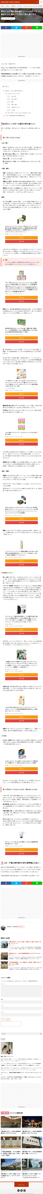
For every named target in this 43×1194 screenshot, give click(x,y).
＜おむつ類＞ (11, 96)
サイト (2, 1012)
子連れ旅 (13, 6)
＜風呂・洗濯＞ (12, 105)
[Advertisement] (21, 44)
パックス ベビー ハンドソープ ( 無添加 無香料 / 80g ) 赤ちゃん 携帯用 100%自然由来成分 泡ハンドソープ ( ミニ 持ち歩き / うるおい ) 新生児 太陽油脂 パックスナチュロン (21, 553)
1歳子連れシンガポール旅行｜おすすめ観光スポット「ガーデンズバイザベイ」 (11, 1175)
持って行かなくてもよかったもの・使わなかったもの (18, 113)
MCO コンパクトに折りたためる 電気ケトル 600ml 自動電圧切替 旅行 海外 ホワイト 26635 (21, 842)
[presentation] (11, 1023)
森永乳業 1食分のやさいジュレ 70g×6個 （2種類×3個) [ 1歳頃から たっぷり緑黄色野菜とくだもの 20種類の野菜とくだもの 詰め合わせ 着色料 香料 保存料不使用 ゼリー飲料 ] (21, 330)
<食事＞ (10, 102)
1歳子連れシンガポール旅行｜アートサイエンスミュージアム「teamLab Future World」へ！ (31, 1175)
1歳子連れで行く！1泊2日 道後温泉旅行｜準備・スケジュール (32, 1152)
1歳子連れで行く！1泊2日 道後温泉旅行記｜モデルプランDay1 (32, 1132)
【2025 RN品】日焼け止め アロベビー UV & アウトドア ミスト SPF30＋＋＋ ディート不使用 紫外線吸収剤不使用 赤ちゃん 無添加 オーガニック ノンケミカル (21, 709)
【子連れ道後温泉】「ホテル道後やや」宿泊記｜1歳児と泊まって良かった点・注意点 (11, 1153)
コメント (3, 983)
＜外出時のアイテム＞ (13, 107)
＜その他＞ (11, 110)
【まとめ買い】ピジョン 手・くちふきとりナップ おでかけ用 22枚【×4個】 (21, 433)
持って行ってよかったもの (12, 94)
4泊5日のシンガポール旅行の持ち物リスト (13, 91)
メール (2, 1005)
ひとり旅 (19, 6)
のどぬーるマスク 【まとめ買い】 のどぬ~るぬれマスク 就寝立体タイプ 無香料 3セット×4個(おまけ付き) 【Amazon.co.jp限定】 (21, 762)
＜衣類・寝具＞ (12, 99)
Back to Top (21, 1185)
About (7, 6)
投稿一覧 (21, 926)
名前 (2, 999)
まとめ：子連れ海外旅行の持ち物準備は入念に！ (14, 116)
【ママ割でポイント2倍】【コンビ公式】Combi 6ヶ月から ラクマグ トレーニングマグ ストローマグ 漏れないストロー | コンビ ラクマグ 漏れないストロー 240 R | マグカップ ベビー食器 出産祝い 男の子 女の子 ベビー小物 (21, 383)
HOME (2, 6)
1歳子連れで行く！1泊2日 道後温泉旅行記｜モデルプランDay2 (24, 953)
